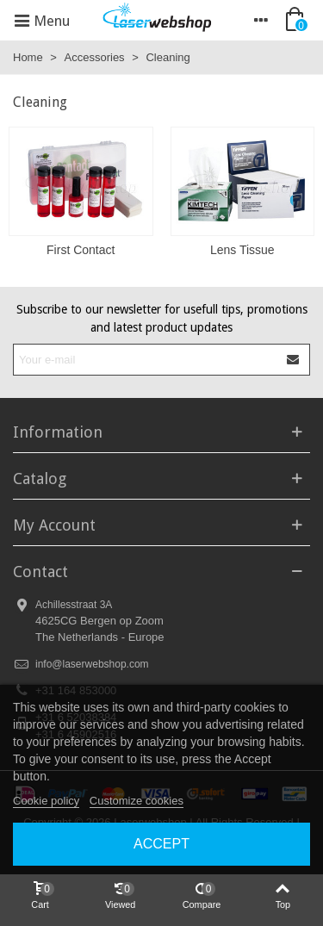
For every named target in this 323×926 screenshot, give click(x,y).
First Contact (81, 250)
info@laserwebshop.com (92, 664)
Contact (40, 571)
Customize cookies (136, 800)
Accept (161, 843)
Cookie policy (46, 800)
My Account (54, 525)
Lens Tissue (242, 250)
